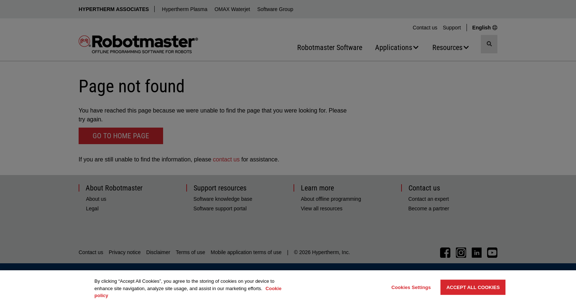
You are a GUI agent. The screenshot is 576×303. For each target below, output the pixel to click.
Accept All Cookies (473, 287)
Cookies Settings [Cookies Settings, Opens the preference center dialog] (411, 287)
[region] (288, 286)
